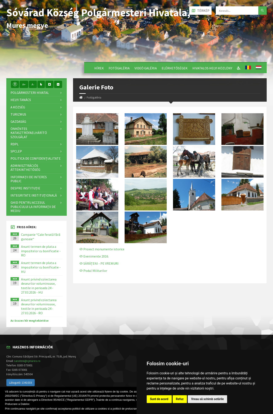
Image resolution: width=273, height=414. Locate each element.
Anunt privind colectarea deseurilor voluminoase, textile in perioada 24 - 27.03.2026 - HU (38, 285)
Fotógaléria (119, 68)
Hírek (99, 68)
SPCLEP (16, 151)
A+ (23, 84)
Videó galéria (146, 68)
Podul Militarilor (93, 270)
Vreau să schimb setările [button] (207, 399)
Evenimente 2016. (94, 256)
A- (33, 84)
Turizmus (18, 114)
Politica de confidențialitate (36, 158)
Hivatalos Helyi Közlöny (212, 68)
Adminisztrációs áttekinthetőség (25, 167)
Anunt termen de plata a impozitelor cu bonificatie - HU (41, 267)
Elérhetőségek (175, 68)
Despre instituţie (25, 188)
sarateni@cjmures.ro (27, 361)
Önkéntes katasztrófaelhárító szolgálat (29, 133)
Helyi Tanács (21, 100)
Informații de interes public (29, 179)
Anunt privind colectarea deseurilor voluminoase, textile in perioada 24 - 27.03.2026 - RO (38, 306)
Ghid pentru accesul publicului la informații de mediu (33, 206)
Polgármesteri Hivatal (30, 92)
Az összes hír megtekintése (30, 320)
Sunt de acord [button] (159, 399)
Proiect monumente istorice (101, 249)
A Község (18, 107)
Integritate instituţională (34, 195)
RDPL (15, 144)
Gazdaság (18, 121)
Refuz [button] (180, 399)
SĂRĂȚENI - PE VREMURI (99, 263)
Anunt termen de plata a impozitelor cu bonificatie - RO (41, 251)
